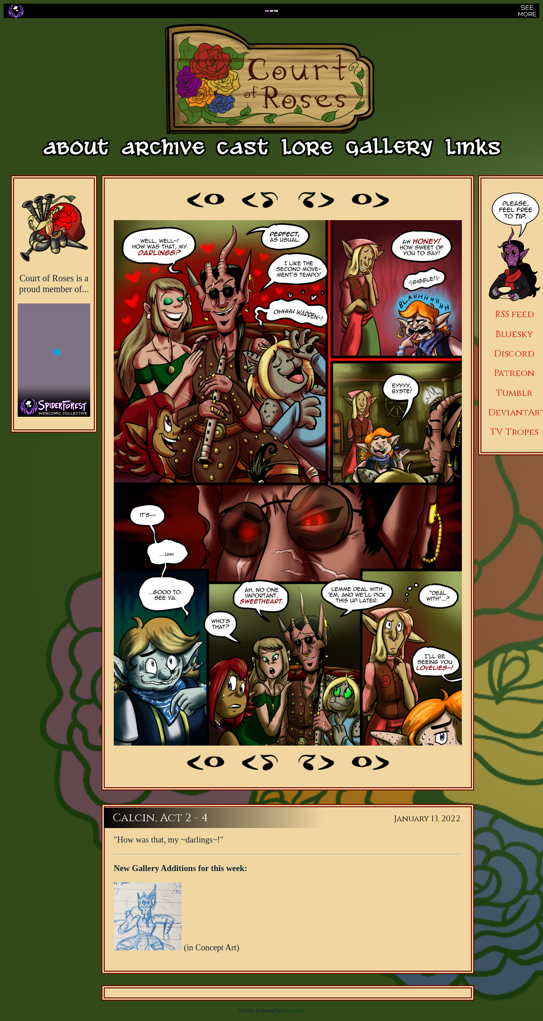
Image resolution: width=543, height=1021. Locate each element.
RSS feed (514, 314)
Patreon (514, 373)
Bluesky (514, 334)
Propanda (293, 1010)
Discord (514, 353)
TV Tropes (514, 432)
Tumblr (514, 393)
